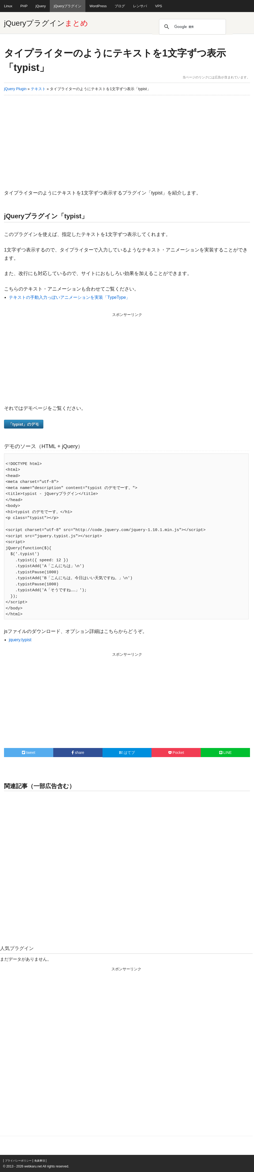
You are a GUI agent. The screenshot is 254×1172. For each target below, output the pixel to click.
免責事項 (39, 1160)
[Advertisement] (127, 140)
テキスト (38, 89)
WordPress (98, 6)
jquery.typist (20, 639)
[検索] (191, 27)
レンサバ (140, 6)
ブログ (120, 6)
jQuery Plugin (15, 89)
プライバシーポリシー (18, 1160)
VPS (158, 6)
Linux (8, 6)
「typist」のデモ (23, 424)
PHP (24, 6)
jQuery (41, 6)
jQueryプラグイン (67, 6)
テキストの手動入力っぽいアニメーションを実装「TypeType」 (69, 297)
